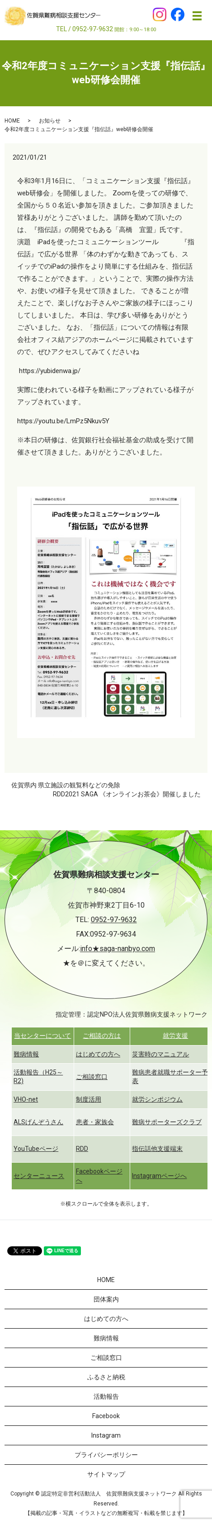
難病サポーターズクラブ (167, 1122)
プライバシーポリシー (106, 1454)
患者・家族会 (95, 1122)
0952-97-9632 (114, 920)
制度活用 (88, 1099)
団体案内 (106, 1299)
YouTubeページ (36, 1148)
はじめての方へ (98, 1054)
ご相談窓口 (92, 1076)
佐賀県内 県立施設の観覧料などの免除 (65, 785)
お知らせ (50, 121)
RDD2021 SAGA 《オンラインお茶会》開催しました (127, 794)
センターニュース (39, 1175)
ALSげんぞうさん (38, 1122)
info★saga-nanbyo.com (117, 949)
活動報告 (106, 1396)
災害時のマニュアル (160, 1054)
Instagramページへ (159, 1175)
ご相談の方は (102, 1035)
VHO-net (26, 1099)
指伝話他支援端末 (157, 1148)
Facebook (106, 1416)
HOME (12, 121)
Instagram (106, 1435)
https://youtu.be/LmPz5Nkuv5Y (63, 421)
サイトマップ (106, 1474)
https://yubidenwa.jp (48, 371)
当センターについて (42, 1035)
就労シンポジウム (157, 1099)
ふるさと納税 (106, 1377)
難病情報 (26, 1054)
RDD (82, 1148)
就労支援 (175, 1035)
